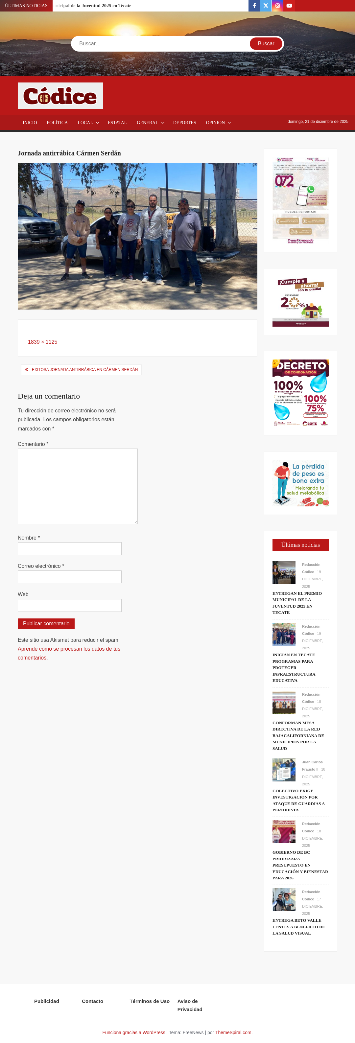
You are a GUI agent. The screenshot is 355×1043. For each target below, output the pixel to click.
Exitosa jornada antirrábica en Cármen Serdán (85, 369)
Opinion (215, 122)
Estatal (117, 122)
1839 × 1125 (42, 342)
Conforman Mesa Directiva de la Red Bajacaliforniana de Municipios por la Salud (298, 735)
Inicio (30, 122)
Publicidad (46, 1001)
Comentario (33, 444)
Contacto (92, 1001)
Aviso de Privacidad (190, 1005)
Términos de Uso (150, 1001)
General (147, 122)
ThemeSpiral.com (233, 1032)
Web (23, 594)
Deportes (184, 122)
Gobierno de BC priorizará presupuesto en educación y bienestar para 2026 (300, 865)
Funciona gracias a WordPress (133, 1032)
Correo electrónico (41, 566)
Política (57, 122)
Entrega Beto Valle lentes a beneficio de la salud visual (298, 927)
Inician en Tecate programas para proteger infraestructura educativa (293, 667)
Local (85, 122)
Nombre (29, 538)
